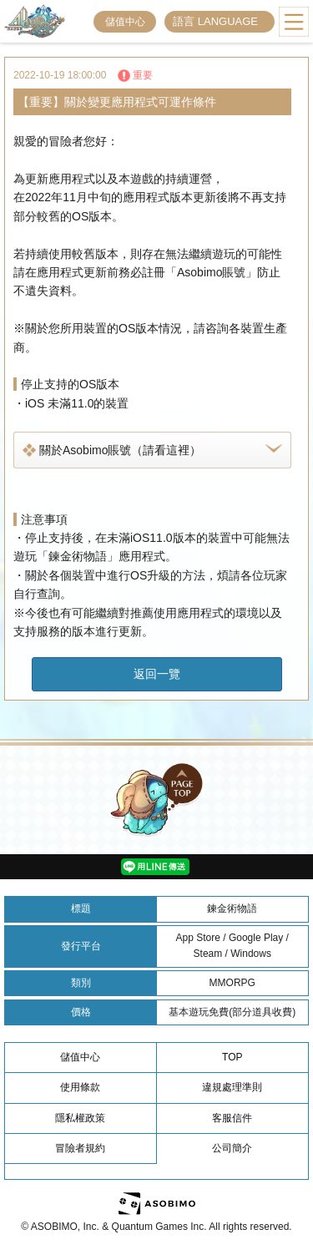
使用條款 (80, 1087)
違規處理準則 (232, 1087)
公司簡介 (232, 1148)
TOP (232, 1057)
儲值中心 (125, 22)
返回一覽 (157, 674)
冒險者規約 (80, 1148)
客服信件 (232, 1118)
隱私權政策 (80, 1118)
